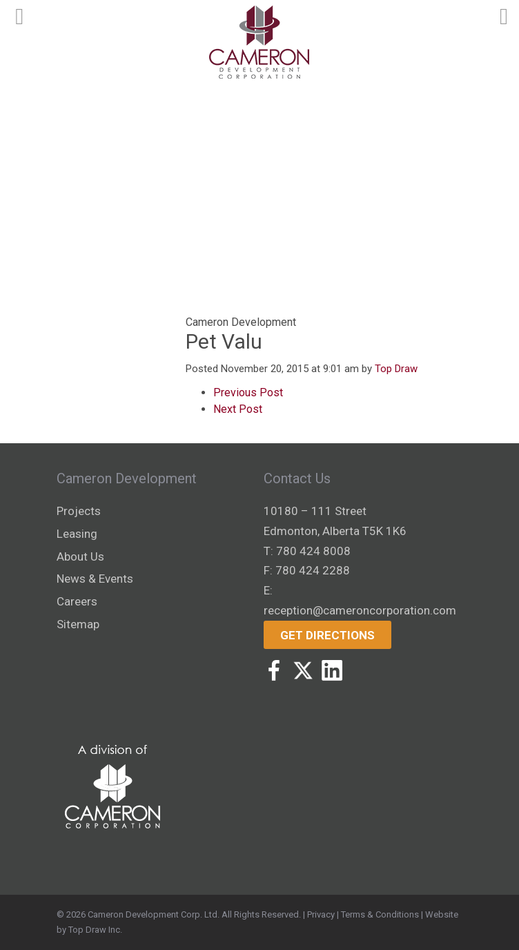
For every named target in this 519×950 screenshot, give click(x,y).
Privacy (321, 914)
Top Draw (396, 368)
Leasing (77, 534)
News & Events (95, 578)
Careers (77, 601)
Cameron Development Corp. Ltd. (153, 914)
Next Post (237, 409)
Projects (79, 511)
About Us (80, 556)
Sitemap (78, 624)
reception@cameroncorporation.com (360, 610)
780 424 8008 (313, 551)
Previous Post (248, 392)
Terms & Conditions (380, 914)
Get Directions (327, 635)
